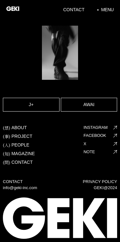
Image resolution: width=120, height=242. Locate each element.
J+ (31, 104)
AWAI (88, 104)
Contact (73, 9)
